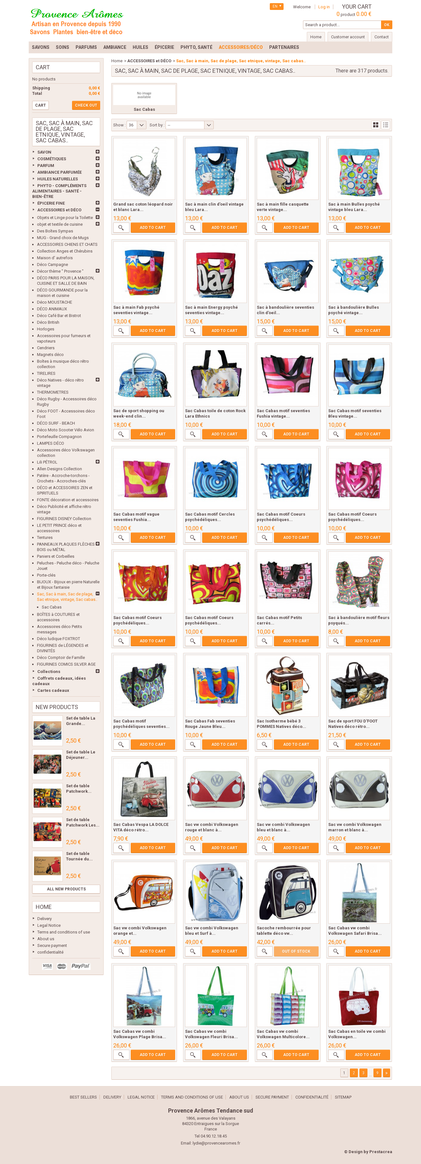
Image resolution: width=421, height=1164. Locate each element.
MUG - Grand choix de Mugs (63, 237)
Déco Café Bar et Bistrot (59, 315)
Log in (324, 6)
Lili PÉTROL (47, 462)
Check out (86, 105)
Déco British (48, 322)
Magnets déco (50, 354)
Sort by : (157, 125)
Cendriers (46, 347)
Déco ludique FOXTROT (58, 638)
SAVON (44, 152)
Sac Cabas (52, 607)
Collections (48, 671)
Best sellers (83, 1097)
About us (45, 938)
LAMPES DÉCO (50, 443)
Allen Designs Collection (59, 468)
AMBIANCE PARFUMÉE (59, 172)
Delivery (44, 918)
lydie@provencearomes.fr (216, 1143)
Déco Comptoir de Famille (61, 657)
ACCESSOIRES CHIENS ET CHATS (67, 244)
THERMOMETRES (53, 392)
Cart (43, 67)
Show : (119, 125)
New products (57, 707)
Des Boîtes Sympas (55, 231)
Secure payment (52, 945)
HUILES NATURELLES (57, 179)
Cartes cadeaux (53, 690)
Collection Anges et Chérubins (64, 251)
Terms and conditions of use (63, 932)
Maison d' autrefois (55, 257)
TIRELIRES (46, 373)
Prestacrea (380, 1151)
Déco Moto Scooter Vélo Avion (65, 429)
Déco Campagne (52, 264)
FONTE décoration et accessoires (68, 499)
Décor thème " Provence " (60, 271)
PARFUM (45, 165)
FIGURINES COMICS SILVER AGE (66, 664)
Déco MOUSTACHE (54, 302)
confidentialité (50, 952)
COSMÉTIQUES (51, 158)
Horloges (45, 329)
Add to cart (153, 227)
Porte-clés (46, 575)
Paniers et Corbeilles (55, 556)
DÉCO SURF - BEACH (56, 423)
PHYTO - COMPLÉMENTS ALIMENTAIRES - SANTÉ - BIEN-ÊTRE (59, 191)
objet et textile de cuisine (60, 224)
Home (44, 906)
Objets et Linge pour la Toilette (65, 217)
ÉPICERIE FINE (51, 203)
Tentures (45, 537)
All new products (66, 889)
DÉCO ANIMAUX (52, 308)
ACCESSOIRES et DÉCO (59, 210)
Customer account (348, 36)
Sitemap (343, 1097)
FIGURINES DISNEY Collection (64, 518)
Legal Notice (49, 925)
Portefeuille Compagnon (59, 436)
